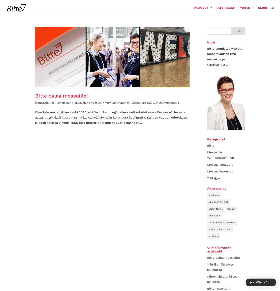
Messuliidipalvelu (142, 102)
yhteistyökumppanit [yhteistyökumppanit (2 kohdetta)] (220, 229)
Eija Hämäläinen (60, 102)
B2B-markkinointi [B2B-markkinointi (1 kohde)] (218, 201)
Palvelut (201, 7)
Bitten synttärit (218, 288)
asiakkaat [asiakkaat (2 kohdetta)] (214, 195)
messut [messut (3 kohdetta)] (231, 208)
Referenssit (226, 7)
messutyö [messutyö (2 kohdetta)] (214, 215)
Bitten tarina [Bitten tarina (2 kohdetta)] (216, 208)
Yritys (245, 7)
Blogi (262, 7)
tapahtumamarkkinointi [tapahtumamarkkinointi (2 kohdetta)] (222, 222)
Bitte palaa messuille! (61, 96)
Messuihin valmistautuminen (110, 102)
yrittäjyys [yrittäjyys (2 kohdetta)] (214, 236)
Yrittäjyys (213, 178)
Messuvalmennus (167, 102)
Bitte (210, 145)
